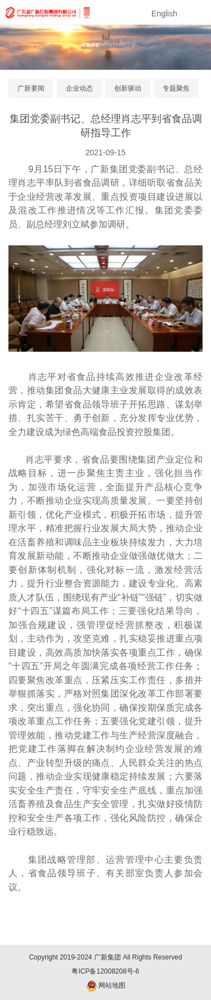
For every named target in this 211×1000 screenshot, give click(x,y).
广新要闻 (30, 88)
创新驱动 (127, 88)
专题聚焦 (176, 88)
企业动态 (79, 88)
